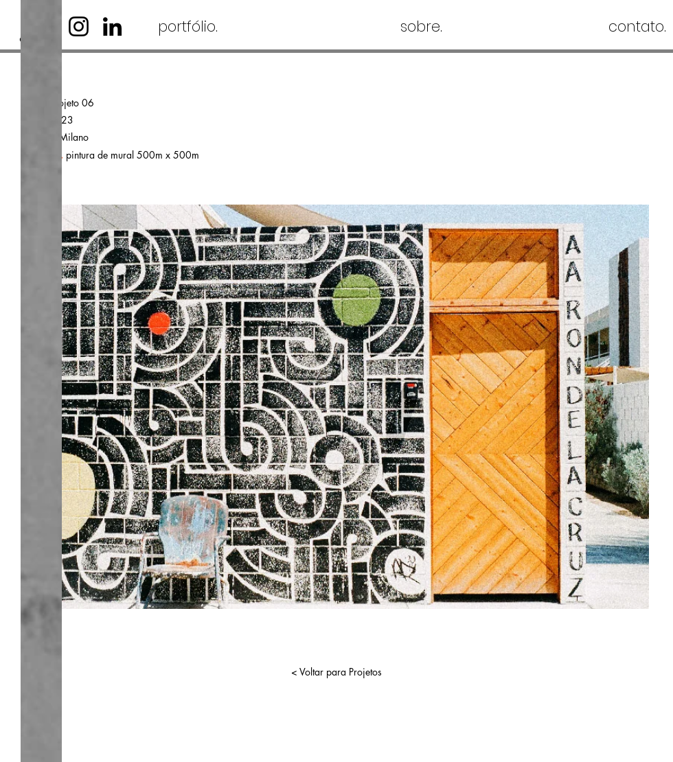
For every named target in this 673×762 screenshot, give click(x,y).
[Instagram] (78, 26)
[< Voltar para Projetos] (336, 672)
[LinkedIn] (112, 26)
